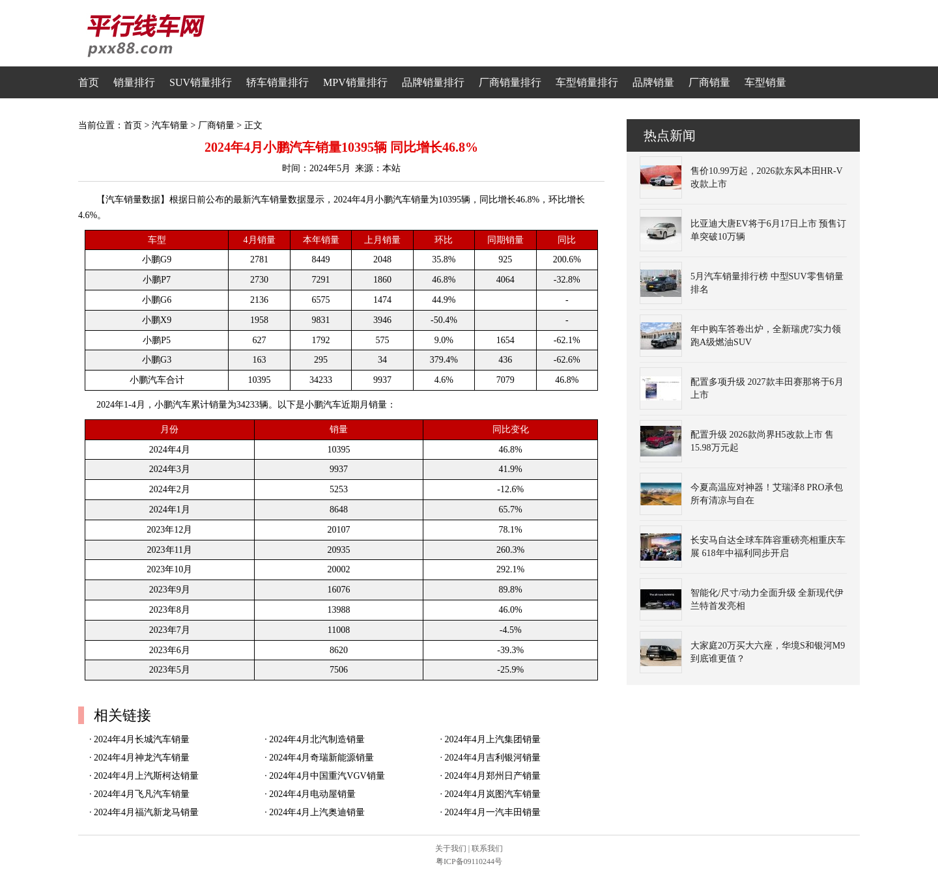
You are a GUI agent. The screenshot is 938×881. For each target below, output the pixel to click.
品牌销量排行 (433, 82)
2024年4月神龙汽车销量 (142, 757)
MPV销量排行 (355, 82)
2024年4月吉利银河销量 (493, 757)
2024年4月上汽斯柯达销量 (146, 776)
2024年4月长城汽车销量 (142, 739)
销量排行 (134, 82)
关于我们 (450, 848)
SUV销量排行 (200, 82)
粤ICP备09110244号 (469, 861)
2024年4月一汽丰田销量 (493, 812)
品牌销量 (653, 82)
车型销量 (765, 82)
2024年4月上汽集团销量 (493, 739)
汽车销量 (170, 125)
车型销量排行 (587, 82)
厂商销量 (709, 82)
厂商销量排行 (510, 82)
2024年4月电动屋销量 (312, 794)
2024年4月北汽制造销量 (317, 739)
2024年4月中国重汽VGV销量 (326, 776)
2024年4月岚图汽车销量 (493, 794)
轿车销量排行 (277, 82)
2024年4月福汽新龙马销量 (146, 812)
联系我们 (487, 848)
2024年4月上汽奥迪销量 (317, 812)
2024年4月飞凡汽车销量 (142, 794)
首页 (88, 82)
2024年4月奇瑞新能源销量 (321, 757)
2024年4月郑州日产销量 (493, 776)
